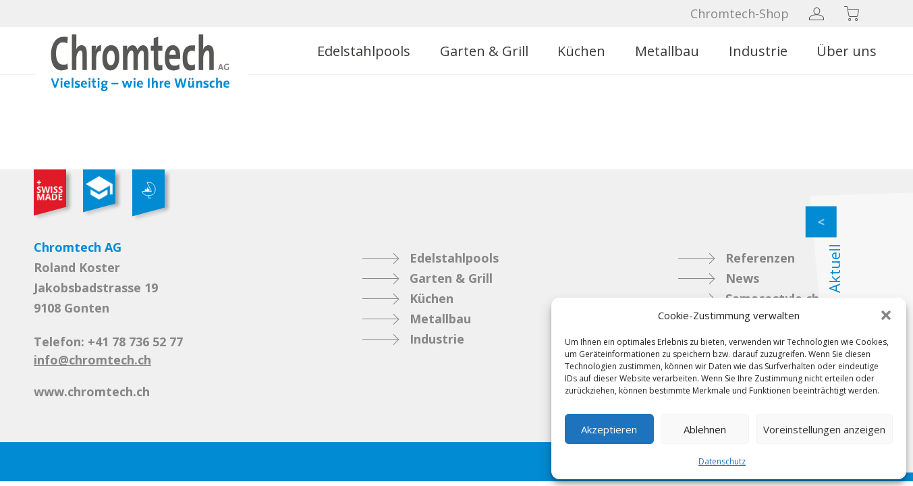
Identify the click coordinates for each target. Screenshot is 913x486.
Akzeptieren (609, 429)
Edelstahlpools (363, 51)
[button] (886, 315)
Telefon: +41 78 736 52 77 (108, 341)
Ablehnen (705, 429)
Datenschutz (722, 461)
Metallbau (667, 51)
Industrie (758, 51)
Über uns (847, 51)
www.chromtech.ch (92, 391)
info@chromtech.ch (92, 360)
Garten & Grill (484, 51)
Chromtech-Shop (739, 13)
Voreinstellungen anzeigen (824, 429)
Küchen (581, 51)
